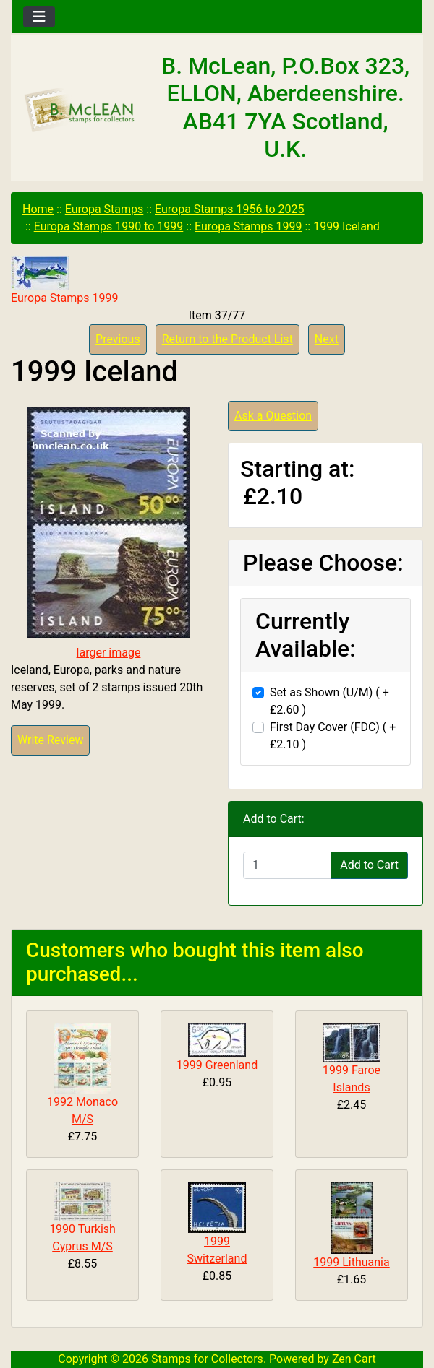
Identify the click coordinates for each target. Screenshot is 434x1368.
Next (327, 339)
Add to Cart (369, 865)
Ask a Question (273, 416)
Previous (117, 339)
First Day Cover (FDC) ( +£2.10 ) (333, 735)
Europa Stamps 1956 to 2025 (230, 209)
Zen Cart (354, 1359)
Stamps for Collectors (207, 1359)
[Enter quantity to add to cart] (287, 865)
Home (38, 209)
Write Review (50, 740)
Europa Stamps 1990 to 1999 (109, 226)
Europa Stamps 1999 (248, 226)
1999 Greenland (217, 1065)
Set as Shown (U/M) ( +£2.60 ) (329, 701)
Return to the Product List (227, 339)
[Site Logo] (79, 111)
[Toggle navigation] (39, 16)
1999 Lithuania (351, 1262)
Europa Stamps (104, 209)
